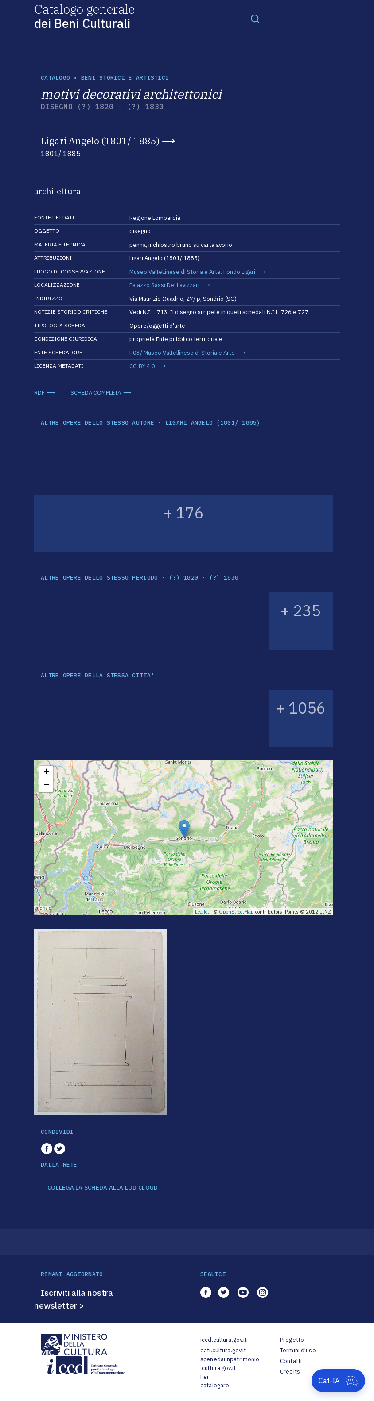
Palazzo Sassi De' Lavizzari (164, 285)
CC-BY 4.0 (142, 366)
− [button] (46, 785)
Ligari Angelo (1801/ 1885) (100, 140)
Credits (290, 1371)
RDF (39, 392)
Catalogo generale (84, 16)
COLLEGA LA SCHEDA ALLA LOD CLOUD (102, 1187)
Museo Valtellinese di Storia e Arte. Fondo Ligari (192, 272)
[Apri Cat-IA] (338, 1380)
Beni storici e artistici (125, 77)
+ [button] (46, 772)
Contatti (291, 1361)
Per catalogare (214, 1381)
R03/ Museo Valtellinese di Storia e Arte (182, 353)
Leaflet (202, 912)
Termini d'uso (298, 1350)
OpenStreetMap (236, 912)
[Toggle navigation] (255, 18)
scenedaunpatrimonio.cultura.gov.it (229, 1363)
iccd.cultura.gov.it (223, 1339)
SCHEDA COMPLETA (95, 392)
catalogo (55, 77)
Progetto (292, 1339)
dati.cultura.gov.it (223, 1350)
